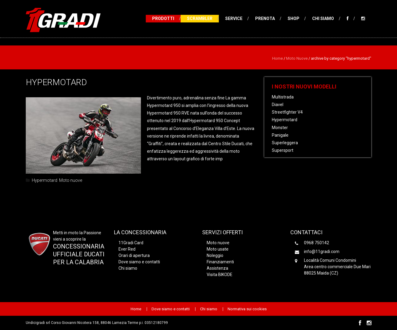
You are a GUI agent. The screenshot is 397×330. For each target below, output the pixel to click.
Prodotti (163, 18)
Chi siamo (323, 18)
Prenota (265, 18)
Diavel (277, 104)
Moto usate (218, 249)
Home (277, 58)
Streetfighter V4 (287, 112)
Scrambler (199, 18)
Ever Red (126, 249)
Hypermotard (56, 82)
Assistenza (217, 268)
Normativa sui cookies (247, 309)
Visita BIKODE (219, 274)
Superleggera (285, 142)
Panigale (280, 135)
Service (233, 18)
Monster (280, 127)
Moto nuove (297, 58)
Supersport (282, 150)
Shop (293, 18)
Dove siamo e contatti (139, 261)
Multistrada (283, 97)
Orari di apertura (134, 255)
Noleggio (215, 255)
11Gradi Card (130, 242)
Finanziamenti (220, 261)
